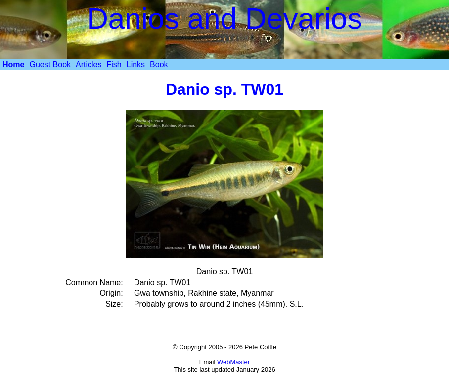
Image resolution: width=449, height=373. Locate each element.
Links (136, 64)
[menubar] (85, 64)
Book (159, 64)
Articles (88, 64)
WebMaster (233, 362)
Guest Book (50, 64)
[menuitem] (13, 64)
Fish (114, 64)
